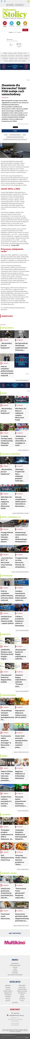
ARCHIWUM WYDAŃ (5, 24)
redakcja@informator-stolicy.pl (16, 1015)
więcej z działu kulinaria (22, 869)
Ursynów (21, 58)
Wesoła (6, 61)
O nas (15, 969)
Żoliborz (24, 61)
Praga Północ (11, 56)
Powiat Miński (4, 56)
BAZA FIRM (25, 23)
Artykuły (11, 32)
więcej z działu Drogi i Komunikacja (20, 572)
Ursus (16, 58)
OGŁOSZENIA (18, 23)
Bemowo (5, 53)
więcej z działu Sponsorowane (21, 752)
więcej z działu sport (23, 450)
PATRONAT (15, 973)
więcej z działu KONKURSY (22, 691)
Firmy (14, 32)
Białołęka (10, 53)
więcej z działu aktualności (22, 380)
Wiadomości (15, 963)
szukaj (25, 30)
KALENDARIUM (11, 23)
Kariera (15, 971)
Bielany (15, 53)
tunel (24, 134)
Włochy (15, 61)
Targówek (11, 58)
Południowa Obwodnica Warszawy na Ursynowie (15, 139)
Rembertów (26, 56)
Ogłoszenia (19, 32)
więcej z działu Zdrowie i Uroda (21, 925)
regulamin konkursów (15, 975)
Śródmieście (5, 58)
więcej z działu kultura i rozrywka (20, 513)
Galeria (15, 967)
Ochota (25, 53)
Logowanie (10, 5)
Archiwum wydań (15, 965)
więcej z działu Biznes (23, 810)
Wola (19, 61)
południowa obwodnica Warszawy (15, 137)
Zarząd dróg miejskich (15, 134)
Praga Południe (19, 56)
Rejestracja (19, 5)
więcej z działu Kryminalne (22, 630)
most (6, 134)
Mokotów (20, 53)
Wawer (25, 58)
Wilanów (11, 61)
